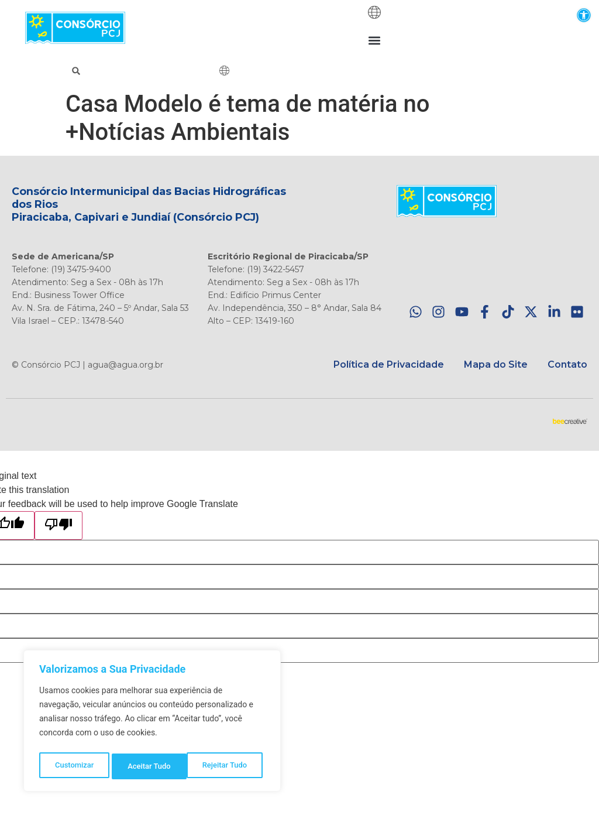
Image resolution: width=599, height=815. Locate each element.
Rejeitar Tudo (150, 766)
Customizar (74, 766)
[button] (583, 15)
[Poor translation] (58, 525)
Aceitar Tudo (228, 766)
